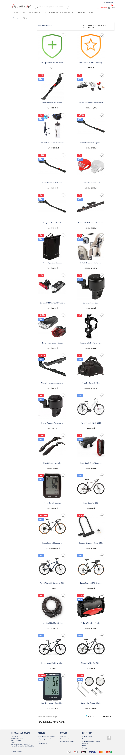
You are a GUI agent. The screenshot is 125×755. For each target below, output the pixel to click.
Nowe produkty (65, 739)
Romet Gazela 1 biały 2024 (91, 423)
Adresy (84, 745)
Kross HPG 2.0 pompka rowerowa (91, 223)
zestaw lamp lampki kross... (52, 343)
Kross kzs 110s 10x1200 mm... (52, 623)
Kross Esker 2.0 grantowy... (52, 543)
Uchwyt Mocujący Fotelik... (90, 623)
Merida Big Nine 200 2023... (91, 663)
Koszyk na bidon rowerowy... (91, 343)
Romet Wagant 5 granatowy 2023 (52, 583)
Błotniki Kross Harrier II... (52, 463)
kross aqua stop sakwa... (52, 263)
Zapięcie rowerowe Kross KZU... (91, 543)
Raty (39, 741)
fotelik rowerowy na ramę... (90, 263)
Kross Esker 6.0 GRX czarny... (91, 583)
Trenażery (81, 12)
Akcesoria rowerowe (32, 12)
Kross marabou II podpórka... (90, 143)
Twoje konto (88, 733)
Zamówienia (86, 739)
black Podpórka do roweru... (52, 103)
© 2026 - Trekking (16, 751)
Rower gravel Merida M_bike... (52, 663)
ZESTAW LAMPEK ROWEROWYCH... (52, 303)
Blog (91, 12)
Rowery (17, 12)
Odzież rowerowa (50, 12)
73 (94, 716)
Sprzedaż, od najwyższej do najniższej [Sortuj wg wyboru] (99, 27)
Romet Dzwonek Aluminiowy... (52, 423)
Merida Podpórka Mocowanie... (52, 383)
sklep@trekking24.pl (27, 746)
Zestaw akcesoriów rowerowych (91, 103)
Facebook (109, 738)
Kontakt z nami (42, 744)
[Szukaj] (51, 7)
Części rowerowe (67, 12)
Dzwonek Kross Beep (91, 303)
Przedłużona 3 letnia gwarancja (91, 63)
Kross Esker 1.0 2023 (91, 503)
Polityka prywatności (44, 739)
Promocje (63, 736)
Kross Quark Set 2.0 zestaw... (91, 463)
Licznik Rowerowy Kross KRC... (52, 703)
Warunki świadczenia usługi (46, 736)
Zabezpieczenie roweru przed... (52, 63)
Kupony (84, 748)
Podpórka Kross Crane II (52, 223)
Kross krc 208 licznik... (52, 503)
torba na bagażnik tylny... (91, 383)
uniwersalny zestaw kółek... (91, 703)
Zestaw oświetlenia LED (91, 183)
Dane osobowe (87, 736)
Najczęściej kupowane (67, 741)
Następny (107, 716)
